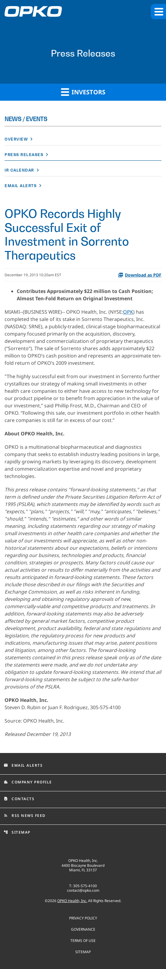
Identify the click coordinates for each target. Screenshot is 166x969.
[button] (158, 11)
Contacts (19, 798)
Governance (83, 929)
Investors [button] (83, 92)
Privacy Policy (83, 917)
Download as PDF (139, 275)
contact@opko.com (83, 890)
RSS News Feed (25, 815)
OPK (128, 311)
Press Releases (24, 154)
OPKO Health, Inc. (72, 900)
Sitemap (17, 832)
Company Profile (28, 782)
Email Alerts (21, 185)
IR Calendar (19, 170)
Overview (16, 139)
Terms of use (83, 940)
